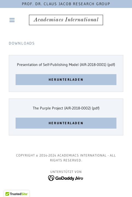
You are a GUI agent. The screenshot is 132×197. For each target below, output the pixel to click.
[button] (15, 20)
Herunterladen (66, 79)
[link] (66, 20)
